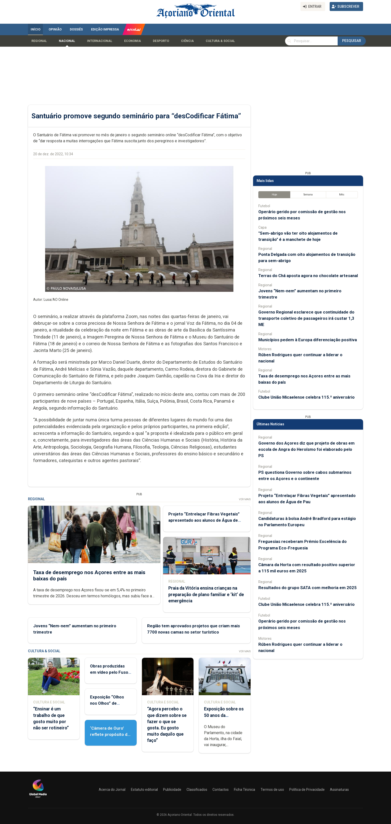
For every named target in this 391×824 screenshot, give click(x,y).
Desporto (161, 41)
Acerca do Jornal (112, 790)
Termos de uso (272, 790)
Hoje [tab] (274, 194)
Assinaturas (339, 790)
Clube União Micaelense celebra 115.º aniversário (306, 397)
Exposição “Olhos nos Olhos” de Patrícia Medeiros (107, 703)
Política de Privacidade (307, 790)
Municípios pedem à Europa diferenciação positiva (307, 339)
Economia (132, 41)
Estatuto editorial (144, 790)
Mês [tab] (341, 194)
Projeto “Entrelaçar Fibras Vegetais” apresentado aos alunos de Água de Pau (204, 520)
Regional (39, 41)
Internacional (99, 41)
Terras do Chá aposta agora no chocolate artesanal (308, 275)
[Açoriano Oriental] (38, 798)
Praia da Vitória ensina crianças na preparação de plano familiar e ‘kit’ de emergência (206, 594)
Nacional (67, 41)
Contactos (220, 790)
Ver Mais (245, 499)
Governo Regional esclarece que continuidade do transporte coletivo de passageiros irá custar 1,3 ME (306, 318)
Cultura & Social (220, 41)
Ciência (187, 41)
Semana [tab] (308, 194)
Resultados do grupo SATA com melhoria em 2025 (307, 587)
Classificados (197, 790)
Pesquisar (351, 41)
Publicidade (172, 790)
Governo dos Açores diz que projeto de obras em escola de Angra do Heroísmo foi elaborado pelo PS (306, 449)
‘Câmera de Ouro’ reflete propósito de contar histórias (110, 734)
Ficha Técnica (244, 790)
